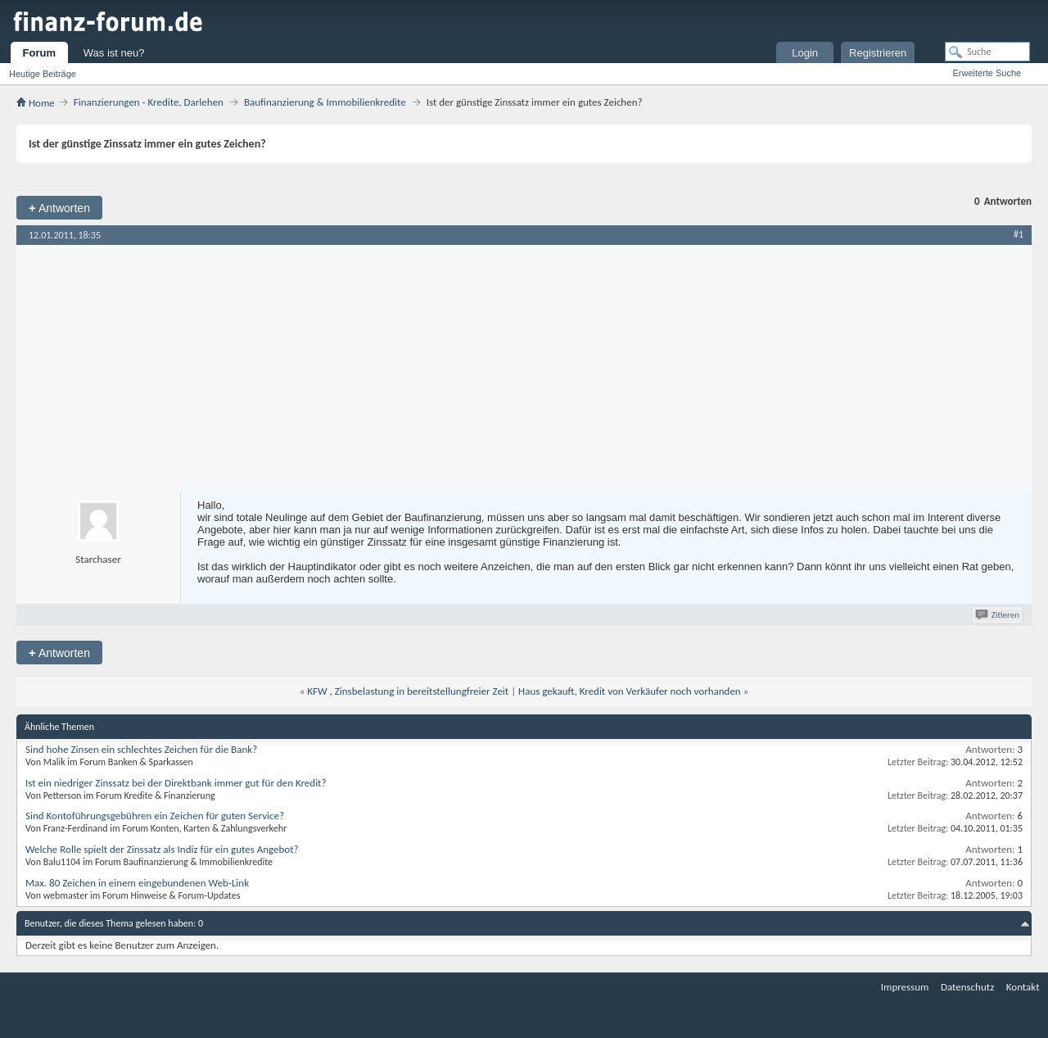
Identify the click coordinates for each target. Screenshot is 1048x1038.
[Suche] (987, 51)
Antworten (59, 208)
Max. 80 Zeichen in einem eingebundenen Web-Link (137, 883)
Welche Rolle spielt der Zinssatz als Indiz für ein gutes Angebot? (162, 849)
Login (805, 53)
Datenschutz (967, 987)
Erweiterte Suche (986, 73)
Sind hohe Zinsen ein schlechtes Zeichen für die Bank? (141, 749)
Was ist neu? (114, 53)
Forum (39, 53)
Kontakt (1023, 987)
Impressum (905, 987)
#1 (1018, 234)
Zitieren (998, 615)
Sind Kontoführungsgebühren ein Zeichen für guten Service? (154, 815)
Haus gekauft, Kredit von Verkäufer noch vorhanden (629, 691)
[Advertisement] (524, 368)
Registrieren (877, 53)
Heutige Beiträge (42, 74)
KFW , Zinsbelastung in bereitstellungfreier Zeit (407, 691)
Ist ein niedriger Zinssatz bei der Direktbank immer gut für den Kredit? (176, 783)
